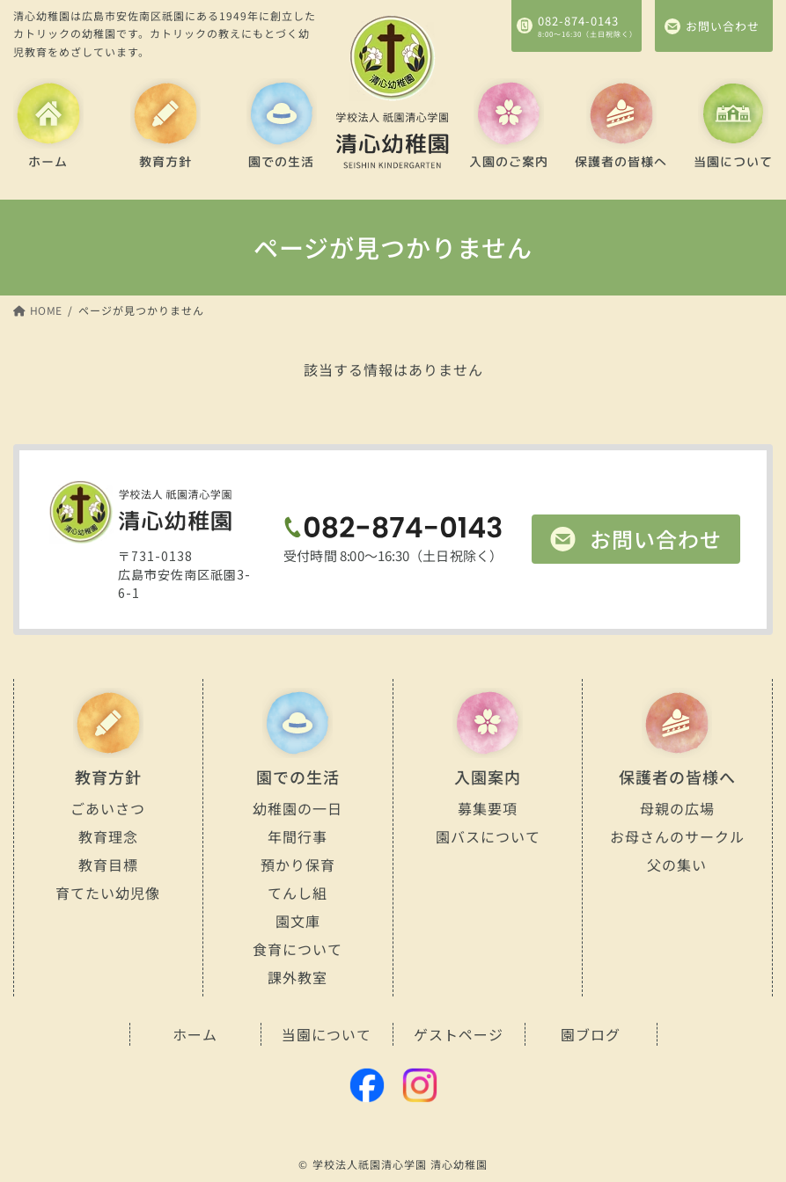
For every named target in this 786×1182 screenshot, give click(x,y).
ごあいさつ (107, 808)
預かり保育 (298, 864)
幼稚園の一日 (297, 807)
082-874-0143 (578, 20)
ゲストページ (458, 1034)
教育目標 (108, 864)
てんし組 (297, 892)
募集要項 (488, 808)
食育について (297, 948)
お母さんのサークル (677, 835)
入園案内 (487, 776)
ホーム (48, 161)
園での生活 (282, 161)
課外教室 (297, 977)
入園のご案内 (508, 161)
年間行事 (297, 836)
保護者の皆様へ (621, 161)
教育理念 (108, 836)
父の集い (678, 864)
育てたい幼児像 (107, 891)
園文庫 (297, 920)
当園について (733, 161)
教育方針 (165, 161)
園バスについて (487, 835)
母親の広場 (677, 808)
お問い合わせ (656, 538)
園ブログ (591, 1034)
